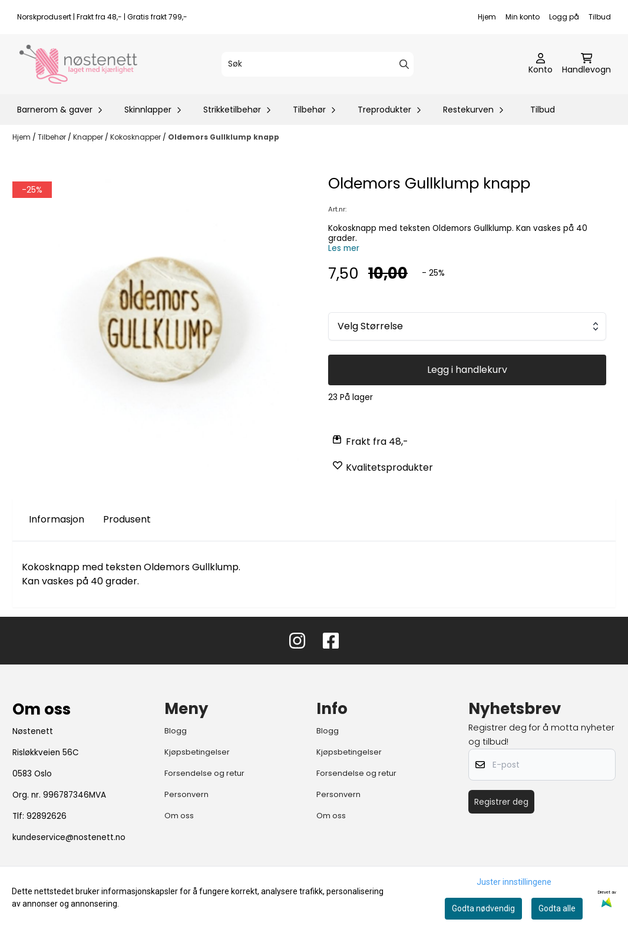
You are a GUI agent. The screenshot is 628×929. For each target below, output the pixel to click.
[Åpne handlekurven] (586, 64)
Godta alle (557, 908)
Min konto (522, 17)
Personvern (186, 794)
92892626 (47, 816)
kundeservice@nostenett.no (68, 837)
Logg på (564, 17)
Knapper (89, 137)
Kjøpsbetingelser (197, 752)
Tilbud (600, 17)
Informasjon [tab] (56, 519)
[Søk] (318, 64)
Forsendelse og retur (204, 773)
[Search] (404, 64)
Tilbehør (53, 137)
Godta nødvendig (483, 908)
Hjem (487, 17)
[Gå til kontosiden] (540, 64)
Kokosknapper (136, 137)
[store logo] (78, 64)
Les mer (343, 248)
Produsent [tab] (127, 519)
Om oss (179, 816)
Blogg (175, 731)
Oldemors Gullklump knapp (223, 137)
